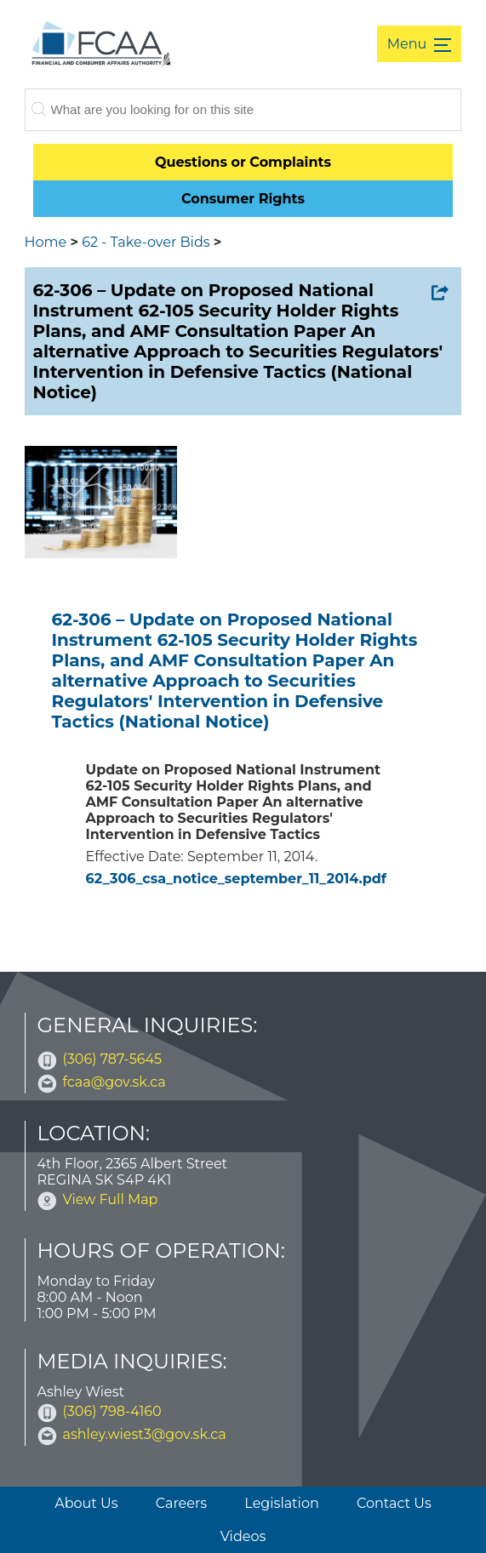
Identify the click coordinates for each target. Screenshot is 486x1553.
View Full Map (110, 1199)
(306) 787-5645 (113, 1059)
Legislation (281, 1503)
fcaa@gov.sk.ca (114, 1082)
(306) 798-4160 (112, 1411)
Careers (181, 1503)
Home (46, 242)
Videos (243, 1536)
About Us (85, 1503)
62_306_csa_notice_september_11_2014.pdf (236, 879)
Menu (409, 44)
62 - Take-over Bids (145, 242)
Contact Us (394, 1503)
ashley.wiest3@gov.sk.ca (144, 1434)
